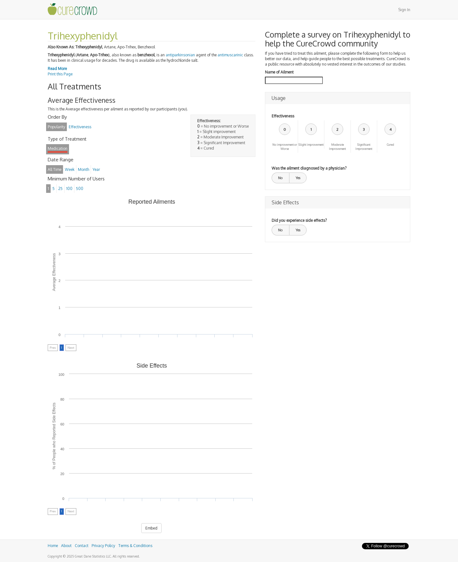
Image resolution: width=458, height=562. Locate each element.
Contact (81, 545)
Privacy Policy (103, 545)
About (66, 545)
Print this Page (60, 74)
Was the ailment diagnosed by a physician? (309, 168)
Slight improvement (310, 144)
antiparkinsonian (180, 55)
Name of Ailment (279, 72)
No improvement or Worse (284, 147)
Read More (57, 68)
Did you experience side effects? (299, 220)
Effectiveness (283, 116)
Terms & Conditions (135, 545)
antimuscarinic (230, 55)
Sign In (404, 9)
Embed (151, 528)
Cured (390, 144)
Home (53, 545)
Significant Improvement (363, 147)
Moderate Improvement (337, 147)
